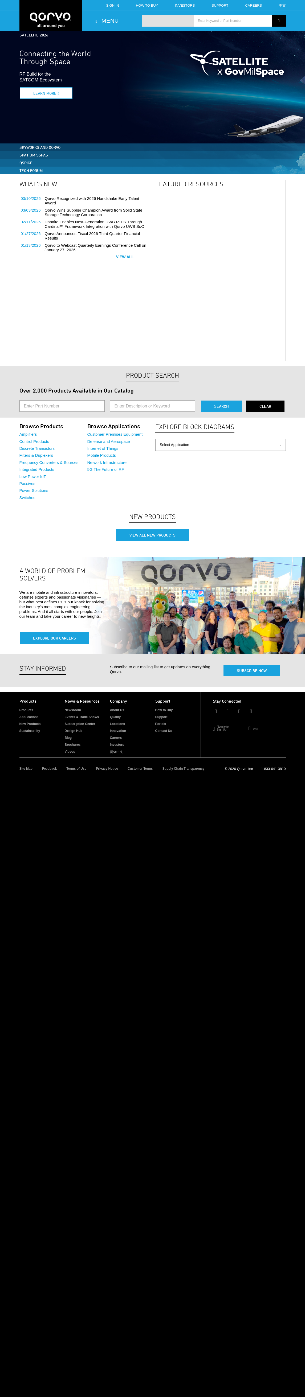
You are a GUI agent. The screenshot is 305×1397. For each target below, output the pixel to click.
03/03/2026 (31, 210)
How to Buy (164, 710)
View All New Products (152, 535)
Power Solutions (33, 490)
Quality (115, 717)
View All (126, 257)
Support (220, 5)
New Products (30, 724)
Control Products (34, 441)
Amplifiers (28, 434)
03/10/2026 (31, 198)
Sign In (112, 5)
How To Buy (147, 5)
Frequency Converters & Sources (49, 462)
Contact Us (163, 731)
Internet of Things (102, 448)
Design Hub (74, 731)
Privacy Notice (107, 768)
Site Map (25, 768)
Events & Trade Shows (82, 717)
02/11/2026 (31, 222)
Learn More (44, 93)
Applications (29, 717)
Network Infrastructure (107, 462)
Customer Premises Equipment (115, 434)
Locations (117, 724)
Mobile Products (101, 455)
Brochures (73, 745)
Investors (185, 5)
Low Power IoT (32, 476)
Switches (27, 497)
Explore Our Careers (54, 638)
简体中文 (116, 752)
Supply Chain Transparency (183, 768)
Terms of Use (76, 768)
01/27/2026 (31, 233)
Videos (70, 751)
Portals (160, 724)
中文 (282, 5)
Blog (68, 738)
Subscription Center (80, 724)
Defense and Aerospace (108, 441)
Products (26, 710)
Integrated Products (36, 469)
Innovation (118, 731)
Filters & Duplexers (36, 455)
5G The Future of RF (105, 469)
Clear (265, 406)
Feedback (49, 768)
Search (221, 406)
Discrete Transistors (37, 448)
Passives (27, 483)
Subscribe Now (252, 670)
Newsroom (73, 710)
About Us (117, 710)
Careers (253, 5)
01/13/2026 (31, 245)
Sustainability (29, 731)
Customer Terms (140, 768)
